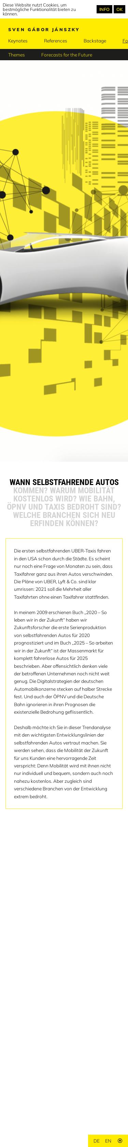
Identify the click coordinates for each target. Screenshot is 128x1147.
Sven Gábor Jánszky (44, 29)
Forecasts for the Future (66, 55)
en (108, 1141)
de (97, 1141)
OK (119, 9)
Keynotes (18, 40)
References (55, 40)
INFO (104, 9)
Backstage (95, 40)
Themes (16, 55)
